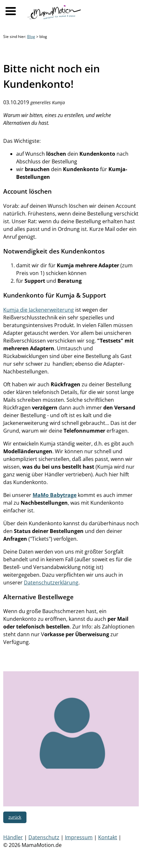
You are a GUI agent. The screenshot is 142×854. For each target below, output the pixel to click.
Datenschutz (43, 837)
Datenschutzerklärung (51, 582)
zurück (14, 817)
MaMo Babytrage (54, 495)
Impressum (79, 837)
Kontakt (107, 837)
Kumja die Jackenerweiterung (38, 309)
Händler (13, 837)
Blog (31, 36)
